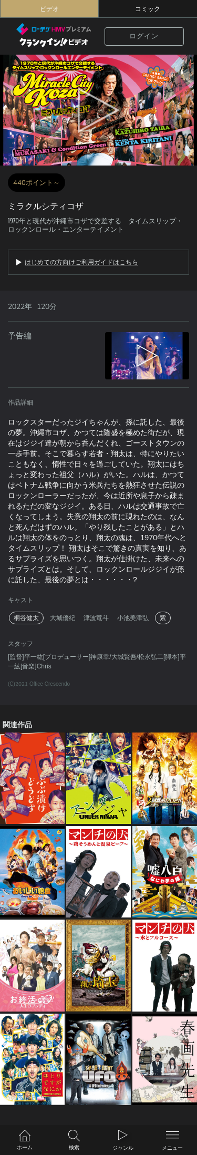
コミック (147, 9)
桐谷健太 (26, 618)
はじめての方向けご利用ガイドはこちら (81, 262)
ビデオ (49, 9)
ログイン (144, 36)
